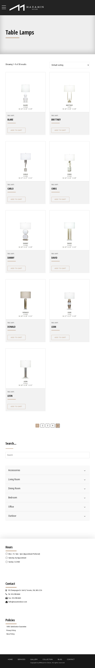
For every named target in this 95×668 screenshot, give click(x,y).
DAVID (54, 257)
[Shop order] (69, 65)
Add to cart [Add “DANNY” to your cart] (16, 268)
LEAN (53, 326)
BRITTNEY (56, 119)
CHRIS (54, 188)
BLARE (10, 119)
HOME (10, 659)
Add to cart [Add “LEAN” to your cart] (60, 337)
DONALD (11, 326)
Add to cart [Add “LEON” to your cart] (16, 406)
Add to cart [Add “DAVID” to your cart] (60, 268)
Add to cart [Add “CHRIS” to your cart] (60, 199)
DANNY (10, 257)
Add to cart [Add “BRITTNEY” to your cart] (60, 130)
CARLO (10, 188)
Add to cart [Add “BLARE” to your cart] (16, 130)
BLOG (60, 659)
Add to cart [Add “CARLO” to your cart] (16, 199)
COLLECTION (48, 659)
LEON (9, 395)
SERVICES (21, 659)
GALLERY (34, 659)
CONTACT (71, 659)
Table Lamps (10, 115)
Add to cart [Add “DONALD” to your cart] (16, 337)
